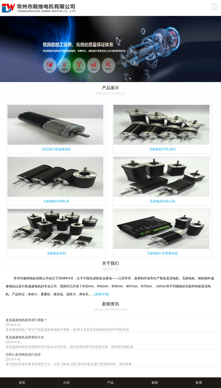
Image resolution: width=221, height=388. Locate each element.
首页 (22, 383)
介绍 (66, 383)
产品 (110, 383)
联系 (199, 383)
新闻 (155, 383)
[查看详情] (102, 294)
